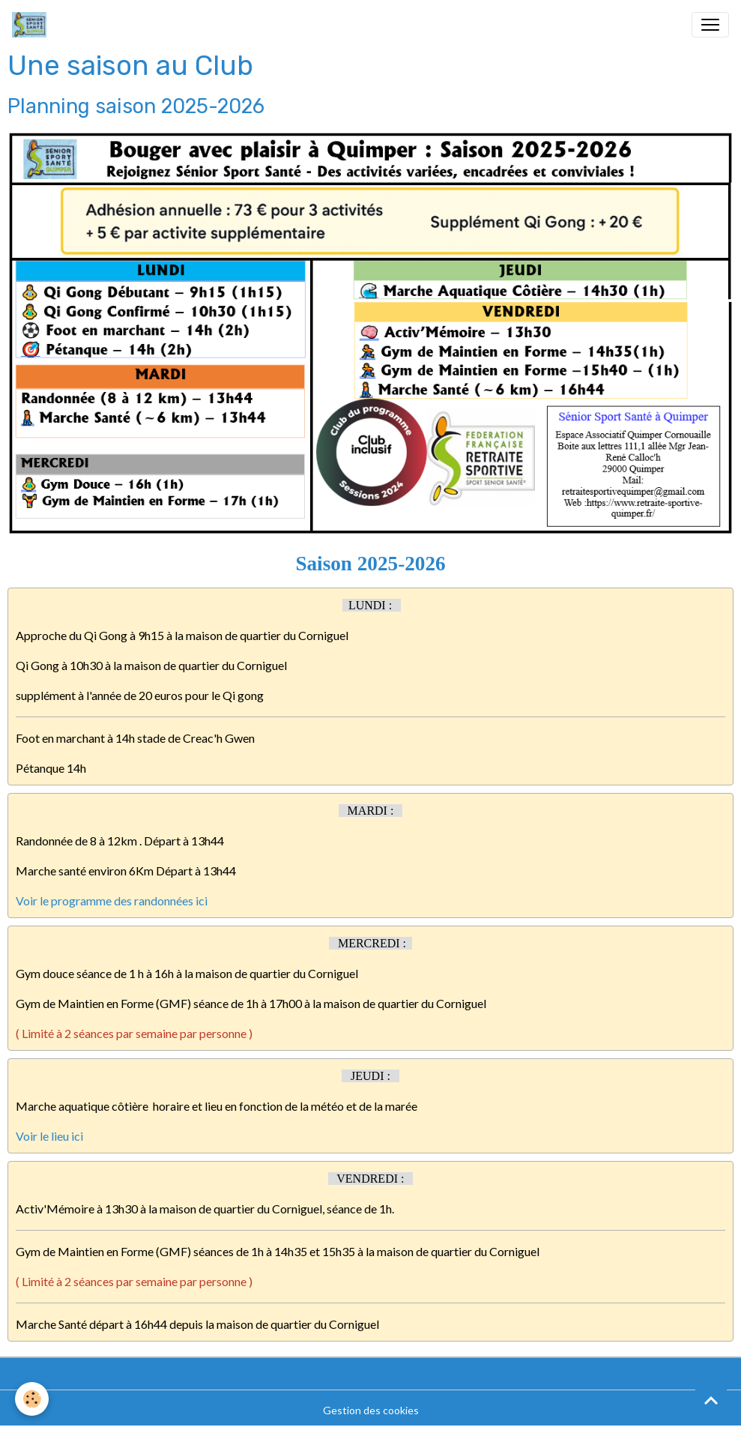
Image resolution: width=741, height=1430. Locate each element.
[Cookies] (32, 1399)
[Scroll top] (711, 1400)
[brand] (32, 24)
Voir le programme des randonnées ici (112, 900)
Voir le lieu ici (49, 1136)
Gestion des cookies (371, 1410)
